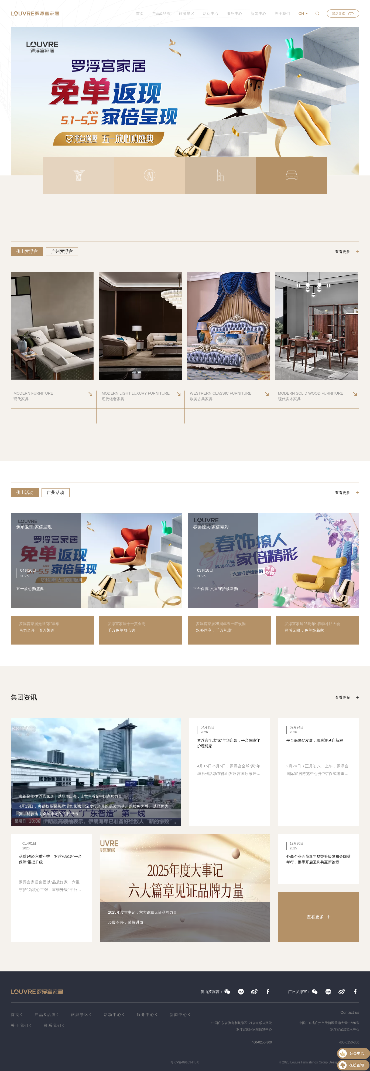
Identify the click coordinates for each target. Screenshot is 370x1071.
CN (301, 13)
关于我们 (282, 13)
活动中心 (211, 13)
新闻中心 (258, 13)
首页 (140, 13)
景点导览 (343, 13)
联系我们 (53, 1025)
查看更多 (342, 251)
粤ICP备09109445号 (185, 1062)
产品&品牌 (161, 13)
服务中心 (234, 13)
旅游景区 (187, 13)
